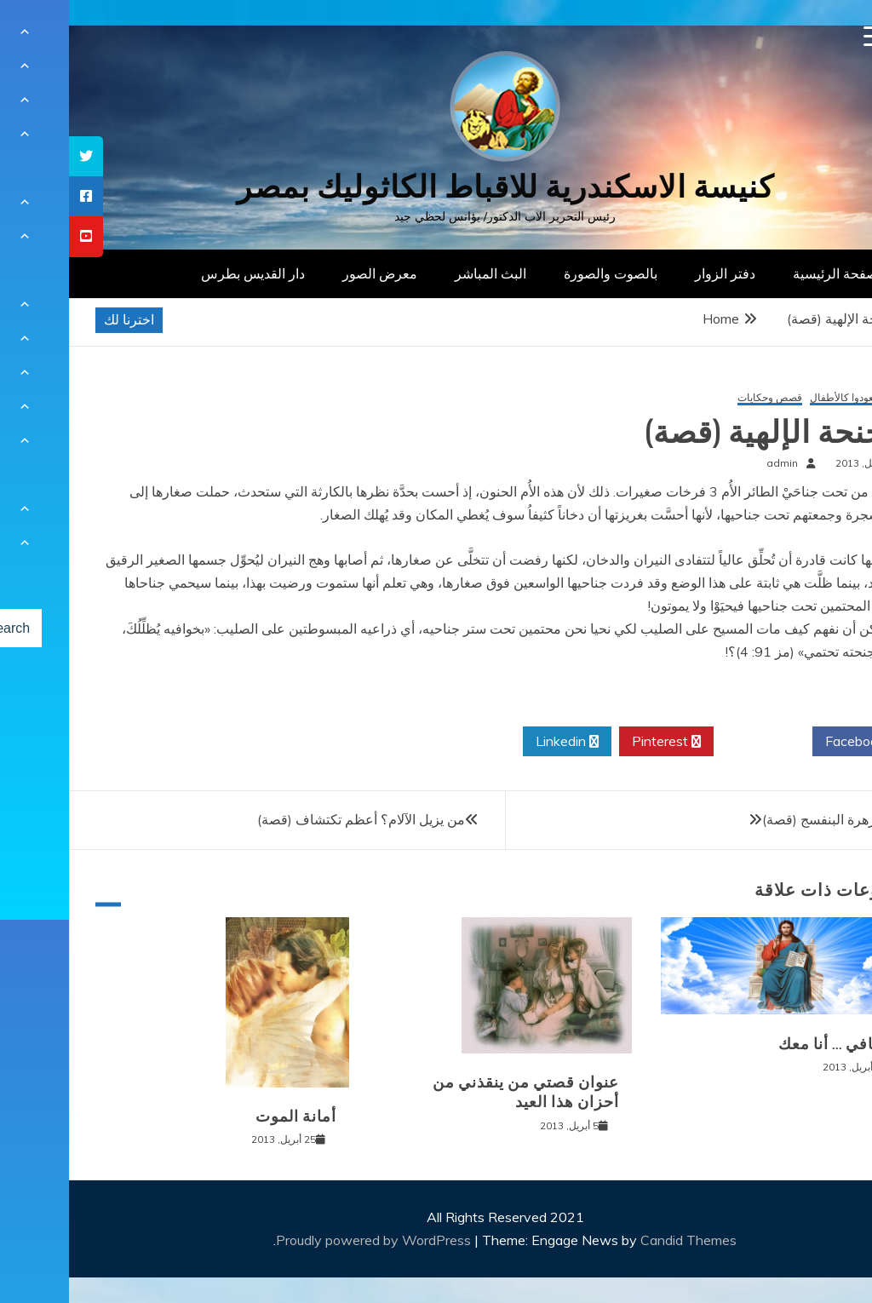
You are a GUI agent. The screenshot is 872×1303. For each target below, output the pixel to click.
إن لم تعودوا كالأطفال (787, 398)
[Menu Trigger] (805, 36)
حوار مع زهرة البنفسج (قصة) (773, 819)
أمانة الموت (226, 1116)
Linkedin (498, 741)
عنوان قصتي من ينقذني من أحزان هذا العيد (457, 1092)
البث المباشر (421, 273)
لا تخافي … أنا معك (771, 1044)
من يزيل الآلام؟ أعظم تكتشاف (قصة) (292, 819)
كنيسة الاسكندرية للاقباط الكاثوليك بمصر (436, 187)
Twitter (694, 741)
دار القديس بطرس (184, 273)
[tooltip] (17, 156)
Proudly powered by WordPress (306, 1239)
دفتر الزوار (656, 273)
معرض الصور (310, 273)
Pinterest (597, 741)
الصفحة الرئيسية (770, 273)
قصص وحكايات (700, 398)
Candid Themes (619, 1239)
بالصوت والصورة (541, 273)
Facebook (792, 741)
